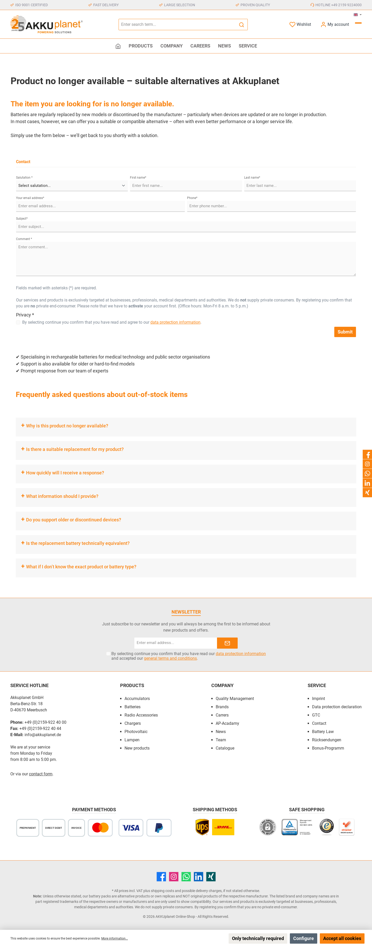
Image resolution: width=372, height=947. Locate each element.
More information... (114, 938)
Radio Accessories (141, 715)
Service (317, 685)
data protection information (175, 322)
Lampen (132, 739)
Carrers (222, 715)
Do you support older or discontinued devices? (73, 519)
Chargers (133, 723)
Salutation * (24, 177)
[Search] (242, 24)
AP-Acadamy (227, 723)
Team (221, 739)
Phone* (192, 198)
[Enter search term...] (177, 24)
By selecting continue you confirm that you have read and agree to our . (112, 322)
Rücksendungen (326, 739)
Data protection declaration (337, 706)
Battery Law (323, 731)
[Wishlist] (300, 24)
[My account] (334, 24)
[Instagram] (174, 876)
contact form (40, 773)
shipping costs (162, 891)
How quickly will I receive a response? (65, 472)
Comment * (24, 239)
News (221, 731)
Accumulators (137, 698)
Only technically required (258, 938)
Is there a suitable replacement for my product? (75, 449)
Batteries (133, 706)
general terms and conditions (170, 658)
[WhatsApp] (186, 876)
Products (132, 685)
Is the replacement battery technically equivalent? (78, 543)
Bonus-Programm (328, 748)
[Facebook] (161, 876)
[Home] (118, 46)
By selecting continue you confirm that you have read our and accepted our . (188, 656)
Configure (303, 938)
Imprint (318, 698)
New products (137, 748)
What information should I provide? (62, 496)
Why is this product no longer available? (67, 425)
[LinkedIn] (198, 876)
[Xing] (211, 876)
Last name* (252, 177)
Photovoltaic (136, 731)
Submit (345, 332)
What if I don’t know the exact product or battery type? (81, 566)
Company (222, 685)
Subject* (22, 218)
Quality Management (235, 698)
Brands (222, 706)
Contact (319, 723)
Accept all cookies (342, 938)
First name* (138, 177)
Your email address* (30, 198)
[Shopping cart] (358, 23)
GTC (316, 715)
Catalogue (225, 748)
